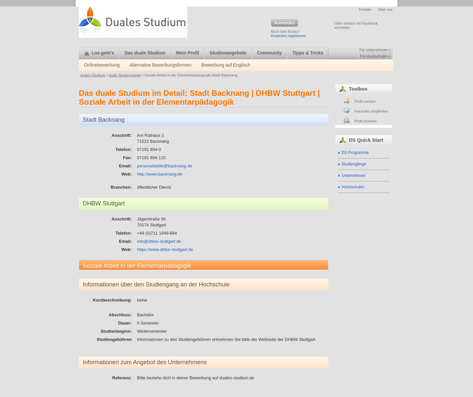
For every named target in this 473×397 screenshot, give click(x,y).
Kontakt (365, 9)
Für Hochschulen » (375, 56)
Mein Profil (187, 53)
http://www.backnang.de (159, 174)
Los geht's (99, 53)
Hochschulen (353, 187)
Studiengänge (354, 164)
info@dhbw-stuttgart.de (159, 241)
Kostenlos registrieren (288, 36)
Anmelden (284, 23)
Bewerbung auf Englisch (225, 65)
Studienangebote (228, 53)
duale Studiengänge (125, 75)
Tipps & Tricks (307, 53)
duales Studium (92, 75)
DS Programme (355, 152)
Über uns (385, 9)
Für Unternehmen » (375, 50)
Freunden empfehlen (371, 111)
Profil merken (365, 101)
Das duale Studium (144, 53)
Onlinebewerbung (102, 65)
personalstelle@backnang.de (164, 165)
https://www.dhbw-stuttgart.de (165, 249)
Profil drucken (365, 121)
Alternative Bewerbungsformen (160, 65)
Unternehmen (354, 175)
